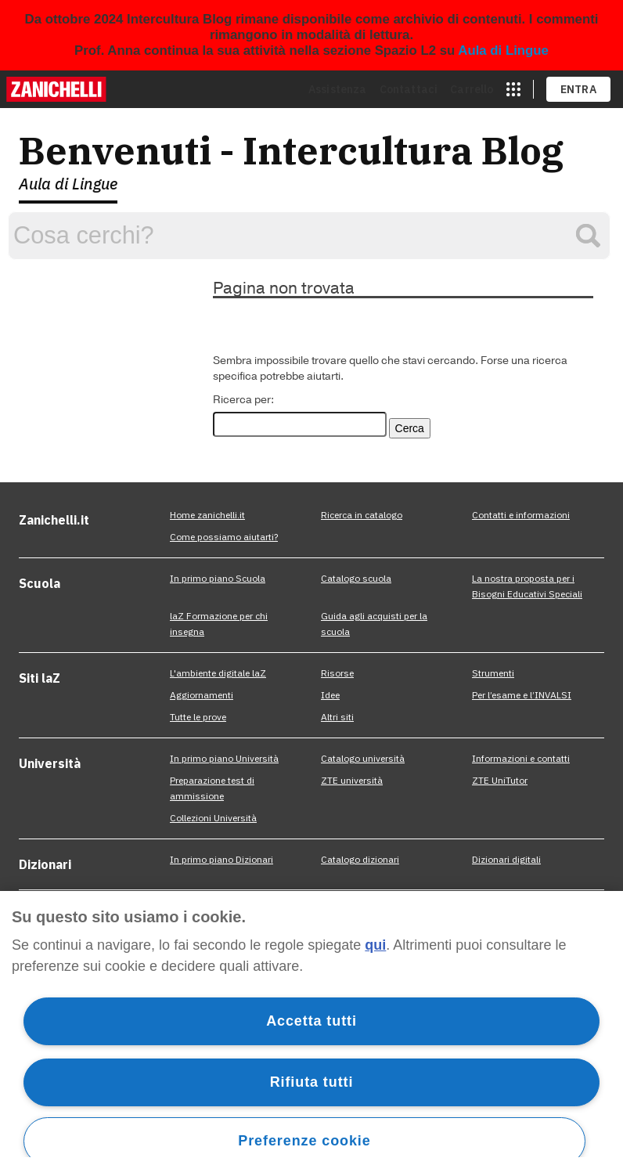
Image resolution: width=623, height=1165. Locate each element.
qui (375, 945)
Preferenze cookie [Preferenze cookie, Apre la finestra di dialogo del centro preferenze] (304, 1141)
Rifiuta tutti (312, 1082)
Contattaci (409, 89)
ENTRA (578, 89)
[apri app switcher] (513, 89)
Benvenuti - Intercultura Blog (291, 150)
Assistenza (337, 89)
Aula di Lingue (503, 50)
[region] (311, 1028)
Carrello (471, 89)
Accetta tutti (311, 1021)
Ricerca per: (243, 399)
